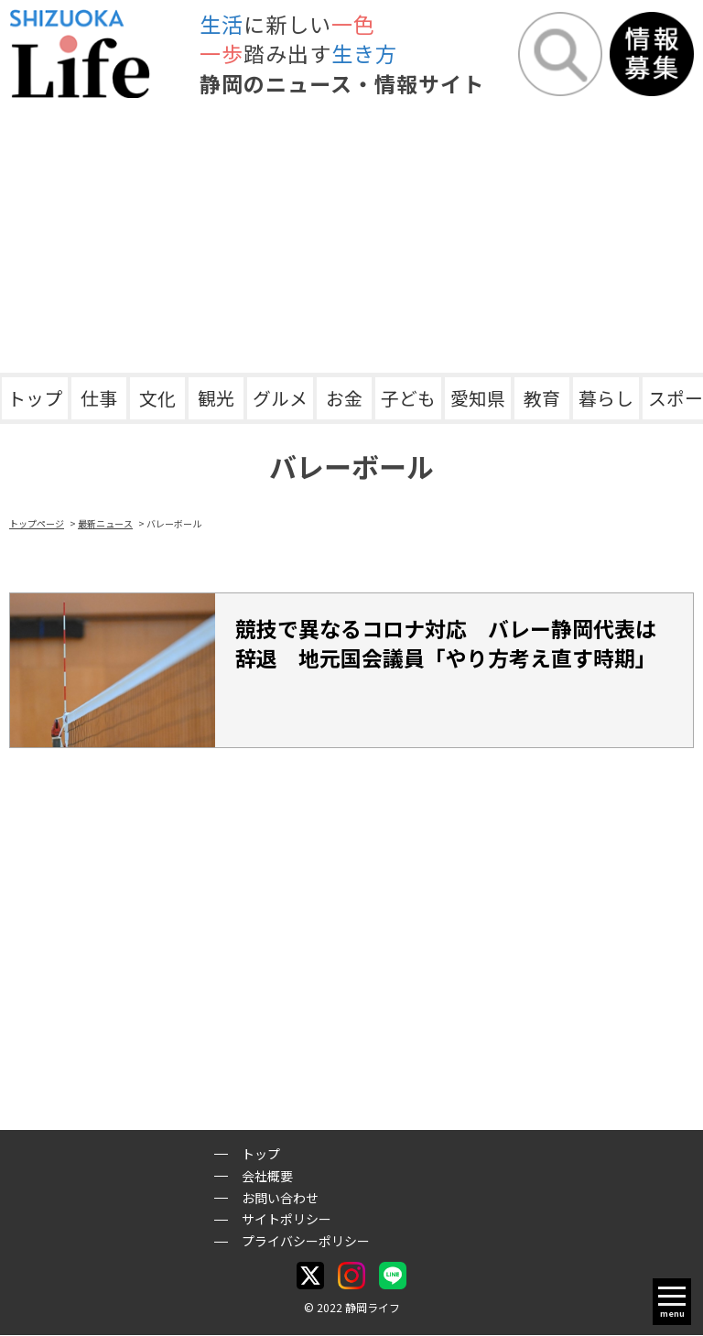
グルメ (280, 398)
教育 (542, 398)
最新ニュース (105, 523)
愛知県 (477, 398)
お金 (344, 398)
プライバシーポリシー (306, 1241)
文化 (157, 398)
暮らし (606, 398)
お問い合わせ (280, 1198)
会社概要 (267, 1176)
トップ (34, 398)
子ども (408, 398)
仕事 (99, 398)
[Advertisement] (351, 235)
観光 (216, 398)
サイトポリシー (286, 1220)
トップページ (36, 523)
